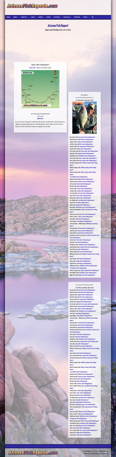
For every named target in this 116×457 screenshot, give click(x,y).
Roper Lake (32, 68)
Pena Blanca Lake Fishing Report (87, 273)
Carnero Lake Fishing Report (84, 188)
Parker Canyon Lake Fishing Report (89, 270)
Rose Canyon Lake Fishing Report (89, 430)
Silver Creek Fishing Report (85, 216)
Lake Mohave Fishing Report (84, 221)
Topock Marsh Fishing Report (85, 233)
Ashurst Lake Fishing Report (85, 309)
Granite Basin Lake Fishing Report (89, 247)
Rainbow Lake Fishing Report (85, 179)
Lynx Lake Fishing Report (82, 249)
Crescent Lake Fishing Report (86, 193)
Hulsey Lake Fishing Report (83, 198)
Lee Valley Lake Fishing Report (86, 200)
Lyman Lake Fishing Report (83, 205)
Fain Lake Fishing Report (81, 242)
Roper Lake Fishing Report (83, 428)
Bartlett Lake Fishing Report (85, 144)
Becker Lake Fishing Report (83, 184)
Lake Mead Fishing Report (83, 219)
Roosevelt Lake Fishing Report (87, 137)
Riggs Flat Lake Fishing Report (87, 275)
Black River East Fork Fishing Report (85, 207)
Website (41, 118)
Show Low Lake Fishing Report (86, 181)
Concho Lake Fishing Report (84, 191)
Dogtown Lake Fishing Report (86, 153)
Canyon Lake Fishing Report (86, 146)
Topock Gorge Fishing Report (85, 231)
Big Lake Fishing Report (81, 186)
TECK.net (106, 453)
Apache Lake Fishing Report (84, 149)
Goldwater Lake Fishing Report (87, 245)
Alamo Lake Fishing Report (83, 261)
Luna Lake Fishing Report (82, 202)
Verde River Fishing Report (83, 240)
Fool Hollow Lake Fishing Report (79, 177)
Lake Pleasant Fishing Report (86, 139)
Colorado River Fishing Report (86, 228)
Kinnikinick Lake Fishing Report (87, 156)
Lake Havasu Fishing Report (84, 263)
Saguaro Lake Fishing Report (85, 142)
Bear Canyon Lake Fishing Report (88, 158)
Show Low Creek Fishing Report (87, 214)
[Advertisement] (83, 7)
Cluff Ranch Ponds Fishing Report (88, 266)
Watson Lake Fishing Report (84, 252)
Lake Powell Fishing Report (83, 259)
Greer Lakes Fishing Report (83, 195)
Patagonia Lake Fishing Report (78, 268)
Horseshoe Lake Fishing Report (89, 151)
